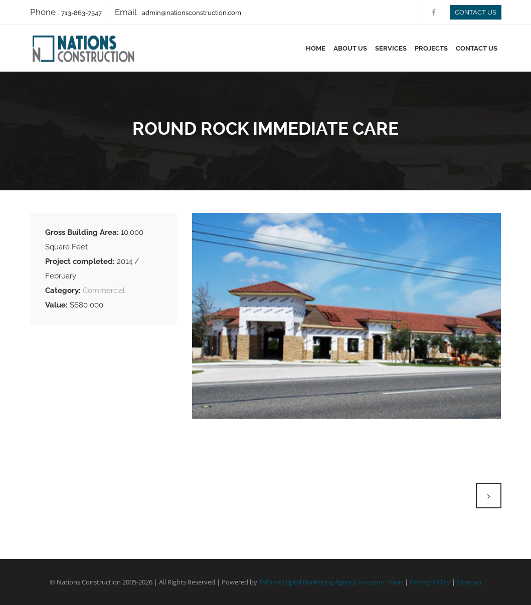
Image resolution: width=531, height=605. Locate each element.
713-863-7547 (81, 13)
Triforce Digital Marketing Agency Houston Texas (331, 581)
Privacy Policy (430, 581)
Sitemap (469, 581)
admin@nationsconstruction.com (191, 13)
